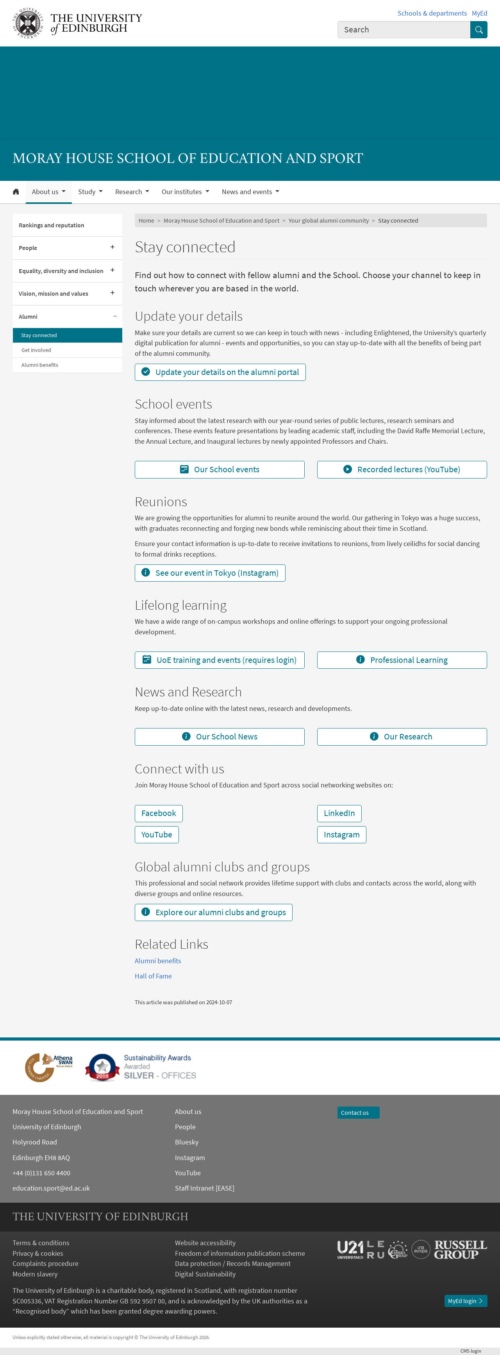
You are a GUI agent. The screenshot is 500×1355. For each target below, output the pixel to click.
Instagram (342, 834)
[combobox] (404, 29)
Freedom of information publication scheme (240, 1253)
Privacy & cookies (37, 1253)
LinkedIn (339, 813)
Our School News (219, 736)
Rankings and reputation (51, 225)
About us (188, 1111)
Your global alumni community (329, 220)
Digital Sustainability (205, 1274)
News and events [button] (248, 191)
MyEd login (466, 1301)
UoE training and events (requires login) (220, 660)
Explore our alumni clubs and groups (213, 912)
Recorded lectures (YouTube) (402, 469)
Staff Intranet (194, 1188)
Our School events (219, 469)
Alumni (28, 316)
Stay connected (39, 335)
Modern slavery (34, 1274)
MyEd (480, 13)
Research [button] (129, 191)
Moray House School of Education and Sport (221, 220)
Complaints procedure (45, 1263)
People (28, 248)
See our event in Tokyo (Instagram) (210, 573)
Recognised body (41, 1311)
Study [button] (87, 191)
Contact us (358, 1112)
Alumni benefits (39, 364)
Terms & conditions (41, 1243)
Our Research (402, 736)
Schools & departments (432, 13)
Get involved (36, 349)
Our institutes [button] (183, 191)
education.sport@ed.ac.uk (51, 1188)
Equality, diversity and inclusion (61, 271)
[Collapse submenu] (115, 316)
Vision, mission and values (53, 293)
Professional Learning (402, 660)
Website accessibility (205, 1243)
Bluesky (186, 1142)
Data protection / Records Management (233, 1263)
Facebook (158, 813)
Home (146, 220)
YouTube (156, 834)
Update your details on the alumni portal (220, 372)
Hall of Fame (153, 976)
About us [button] (46, 191)
